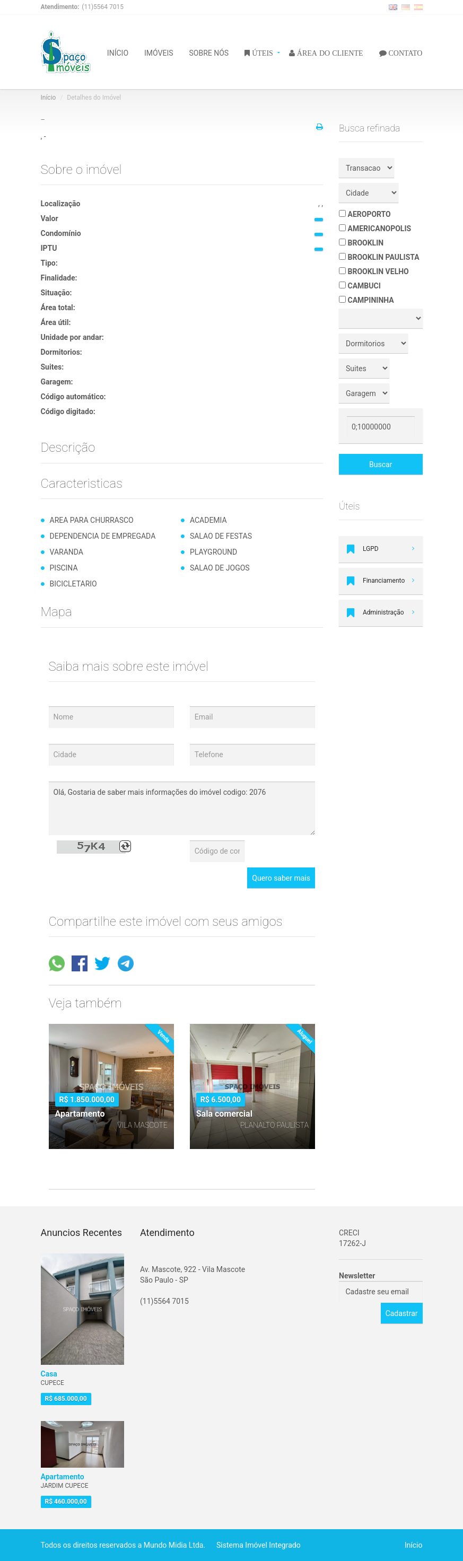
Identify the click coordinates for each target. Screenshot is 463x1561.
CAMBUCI (360, 286)
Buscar (380, 464)
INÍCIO (117, 52)
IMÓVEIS (158, 52)
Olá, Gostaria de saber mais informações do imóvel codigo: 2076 (182, 808)
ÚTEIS (261, 52)
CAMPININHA (366, 300)
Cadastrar (402, 1313)
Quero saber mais (281, 878)
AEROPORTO (365, 214)
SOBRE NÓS (209, 52)
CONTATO (405, 52)
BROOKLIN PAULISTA (379, 257)
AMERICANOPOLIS (375, 228)
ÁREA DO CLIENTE (329, 52)
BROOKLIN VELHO (374, 271)
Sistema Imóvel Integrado (258, 1545)
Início (48, 97)
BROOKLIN (361, 243)
